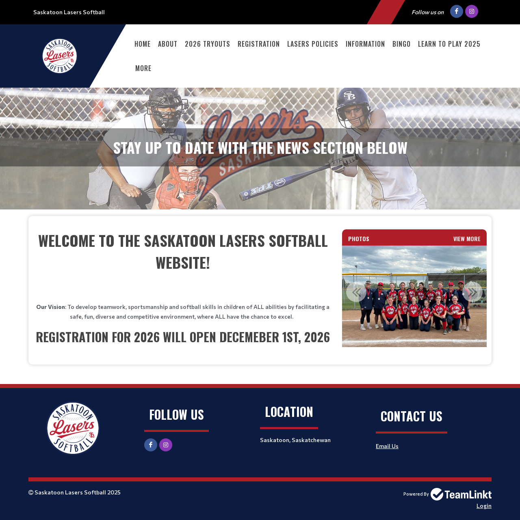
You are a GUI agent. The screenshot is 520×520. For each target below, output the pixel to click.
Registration (259, 44)
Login (484, 505)
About (168, 44)
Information (365, 44)
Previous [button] (356, 292)
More (143, 68)
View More (467, 238)
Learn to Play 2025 (449, 44)
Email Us (387, 445)
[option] (414, 296)
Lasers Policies (312, 44)
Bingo (401, 44)
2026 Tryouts (207, 44)
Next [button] (472, 292)
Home (142, 44)
